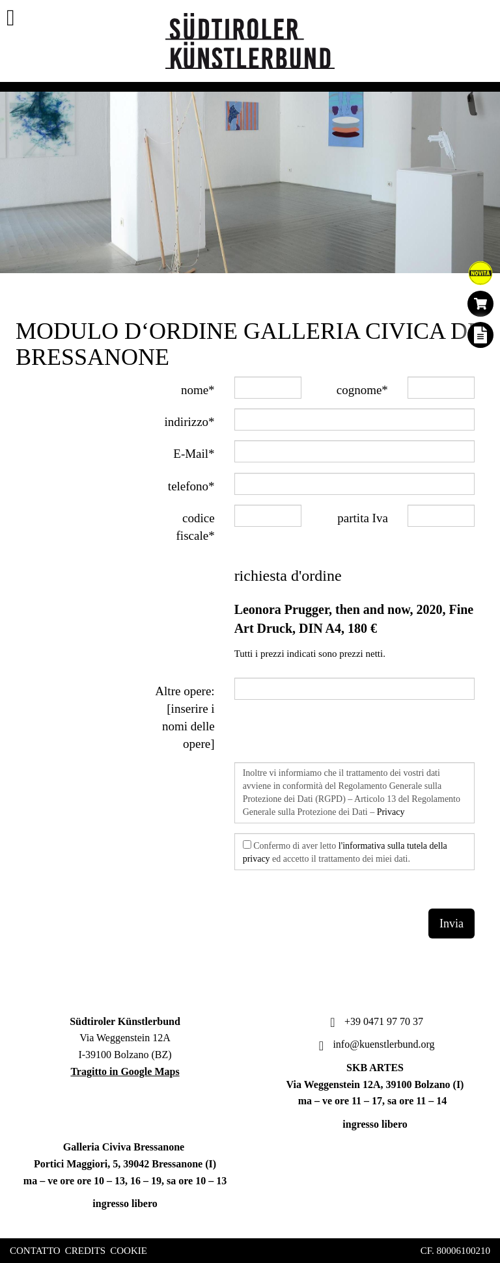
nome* (198, 390)
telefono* (191, 486)
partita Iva (362, 518)
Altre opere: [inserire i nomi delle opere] (184, 717)
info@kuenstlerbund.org (374, 1044)
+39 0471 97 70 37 (375, 1021)
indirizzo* (190, 422)
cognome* (362, 390)
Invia (451, 923)
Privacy (391, 812)
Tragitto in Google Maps (124, 1071)
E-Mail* (193, 453)
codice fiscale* (195, 526)
